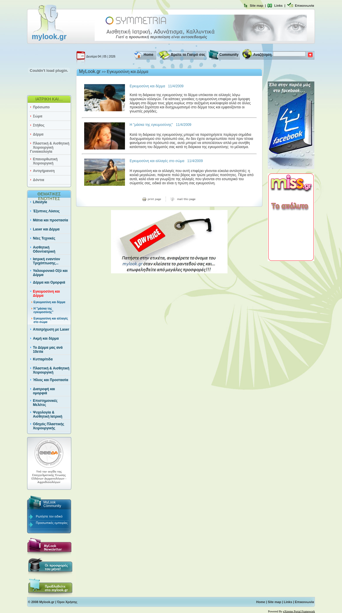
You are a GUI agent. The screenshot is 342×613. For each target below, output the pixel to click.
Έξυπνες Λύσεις (46, 211)
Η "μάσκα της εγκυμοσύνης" (43, 310)
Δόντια (38, 180)
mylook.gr (49, 36)
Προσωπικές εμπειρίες (52, 523)
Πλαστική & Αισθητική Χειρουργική (51, 370)
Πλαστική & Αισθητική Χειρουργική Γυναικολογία (49, 147)
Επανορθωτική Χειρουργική (45, 161)
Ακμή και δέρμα (46, 338)
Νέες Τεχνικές (44, 238)
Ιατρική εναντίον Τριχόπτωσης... (46, 261)
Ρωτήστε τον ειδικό (49, 516)
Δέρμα (38, 134)
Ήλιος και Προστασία (50, 380)
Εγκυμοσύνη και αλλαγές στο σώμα (157, 161)
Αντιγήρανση (44, 171)
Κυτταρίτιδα (43, 359)
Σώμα (37, 116)
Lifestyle (40, 202)
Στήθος (39, 125)
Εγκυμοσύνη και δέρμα (49, 302)
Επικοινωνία (304, 5)
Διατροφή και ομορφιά (44, 391)
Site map (256, 5)
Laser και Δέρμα (46, 229)
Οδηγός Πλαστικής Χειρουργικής (48, 426)
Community (229, 55)
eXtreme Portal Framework (299, 611)
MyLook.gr (90, 71)
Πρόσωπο (41, 107)
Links (278, 5)
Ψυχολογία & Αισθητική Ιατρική (47, 414)
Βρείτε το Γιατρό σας (188, 55)
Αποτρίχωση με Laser (51, 329)
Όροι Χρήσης (67, 602)
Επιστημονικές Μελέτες (45, 403)
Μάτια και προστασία (50, 220)
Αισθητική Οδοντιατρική (44, 249)
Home (148, 55)
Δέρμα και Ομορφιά (49, 282)
